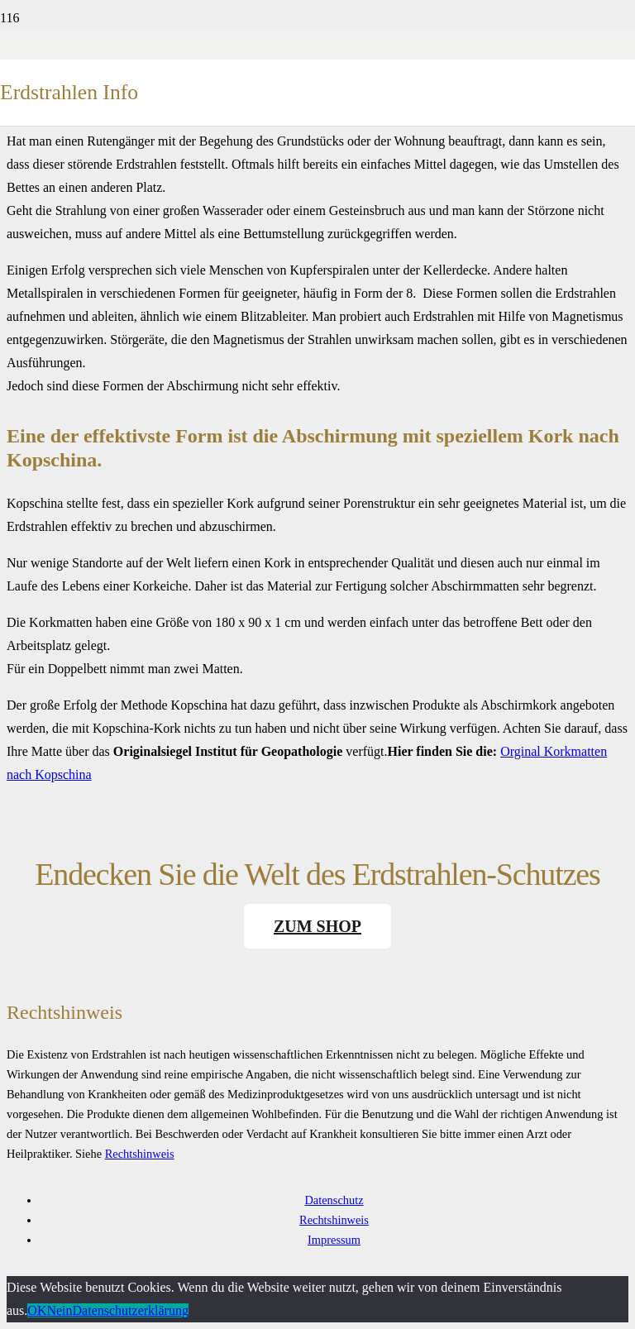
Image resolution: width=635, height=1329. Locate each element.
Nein (59, 1310)
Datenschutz (333, 1200)
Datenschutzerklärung (131, 1310)
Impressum (334, 1239)
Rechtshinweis (139, 1153)
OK (36, 1310)
